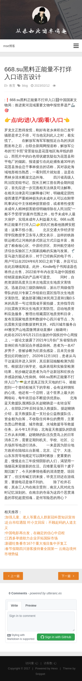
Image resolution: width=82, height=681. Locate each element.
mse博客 (9, 46)
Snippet (40, 674)
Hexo (54, 668)
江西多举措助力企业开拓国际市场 (31, 538)
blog (25, 85)
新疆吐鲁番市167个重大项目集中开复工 (36, 543)
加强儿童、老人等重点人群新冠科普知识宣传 (40, 517)
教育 (12, 85)
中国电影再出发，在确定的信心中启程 (35, 533)
